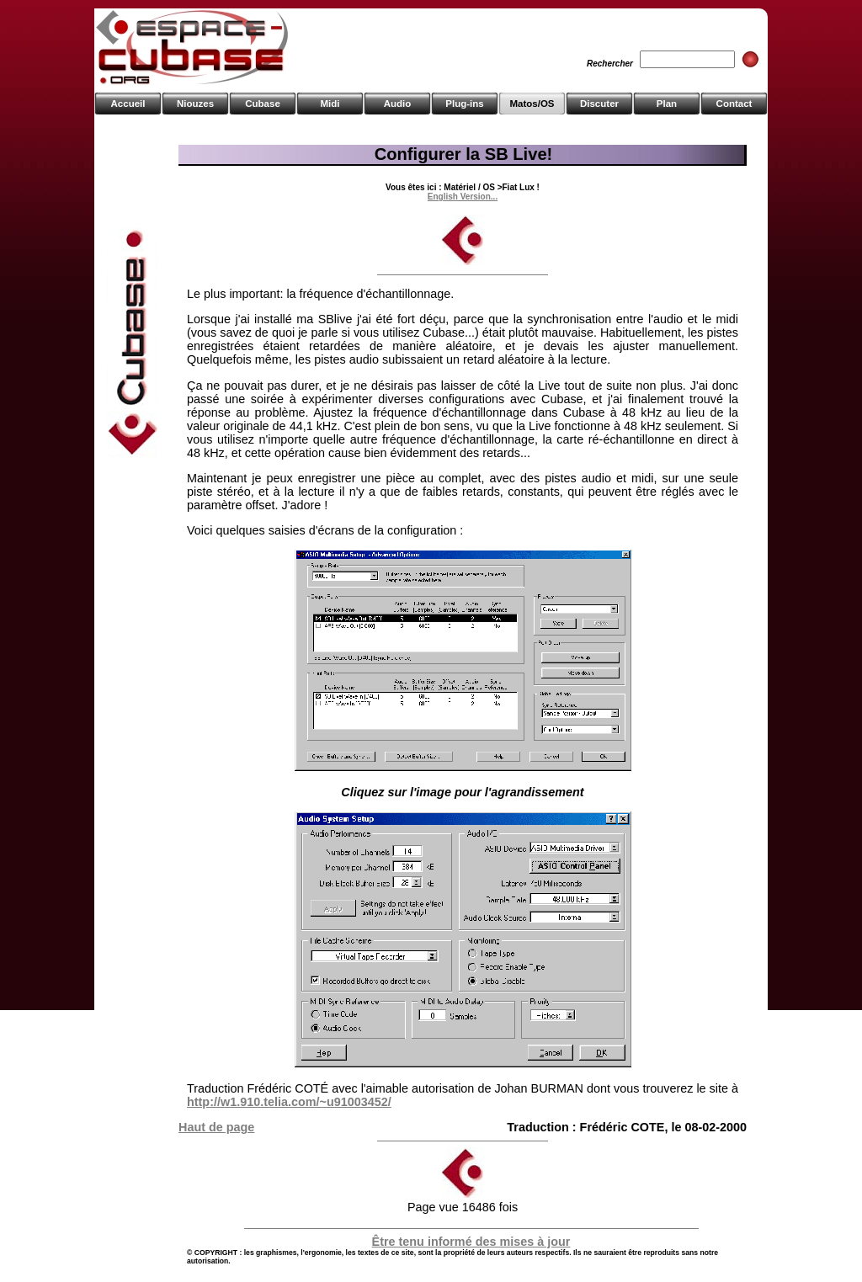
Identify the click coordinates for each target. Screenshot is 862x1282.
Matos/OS (531, 103)
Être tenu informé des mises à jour (471, 1241)
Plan (667, 103)
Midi (329, 103)
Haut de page (216, 1127)
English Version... (463, 196)
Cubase (262, 103)
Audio (398, 103)
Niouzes (195, 103)
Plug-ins (464, 103)
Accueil (128, 103)
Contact (734, 103)
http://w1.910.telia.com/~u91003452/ (289, 1102)
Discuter (599, 103)
